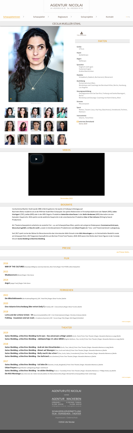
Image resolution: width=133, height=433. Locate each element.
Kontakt (110, 16)
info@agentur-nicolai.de (59, 406)
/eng (128, 17)
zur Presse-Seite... (123, 252)
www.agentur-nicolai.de (74, 406)
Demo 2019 (83, 124)
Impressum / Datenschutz (66, 418)
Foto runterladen (81, 34)
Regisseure (63, 16)
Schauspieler (39, 16)
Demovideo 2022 (66, 198)
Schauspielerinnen (11, 16)
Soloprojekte (87, 16)
